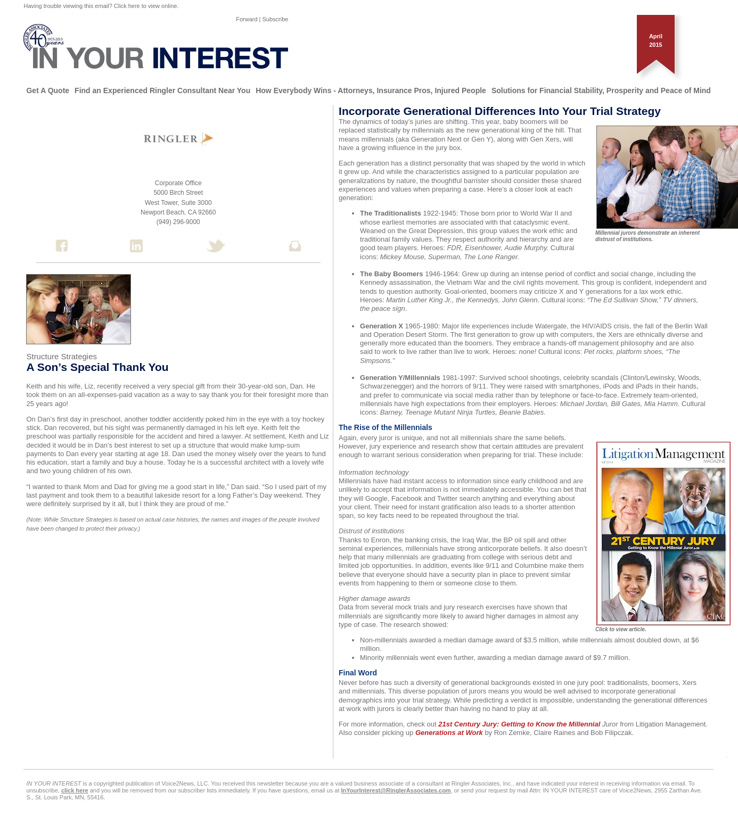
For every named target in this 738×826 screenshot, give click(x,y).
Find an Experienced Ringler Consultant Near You (162, 90)
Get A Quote (47, 90)
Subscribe (276, 19)
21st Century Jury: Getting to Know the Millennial (519, 724)
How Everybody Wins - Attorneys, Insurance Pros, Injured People (371, 90)
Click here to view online (145, 6)
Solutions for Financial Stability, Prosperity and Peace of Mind (601, 90)
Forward (246, 19)
